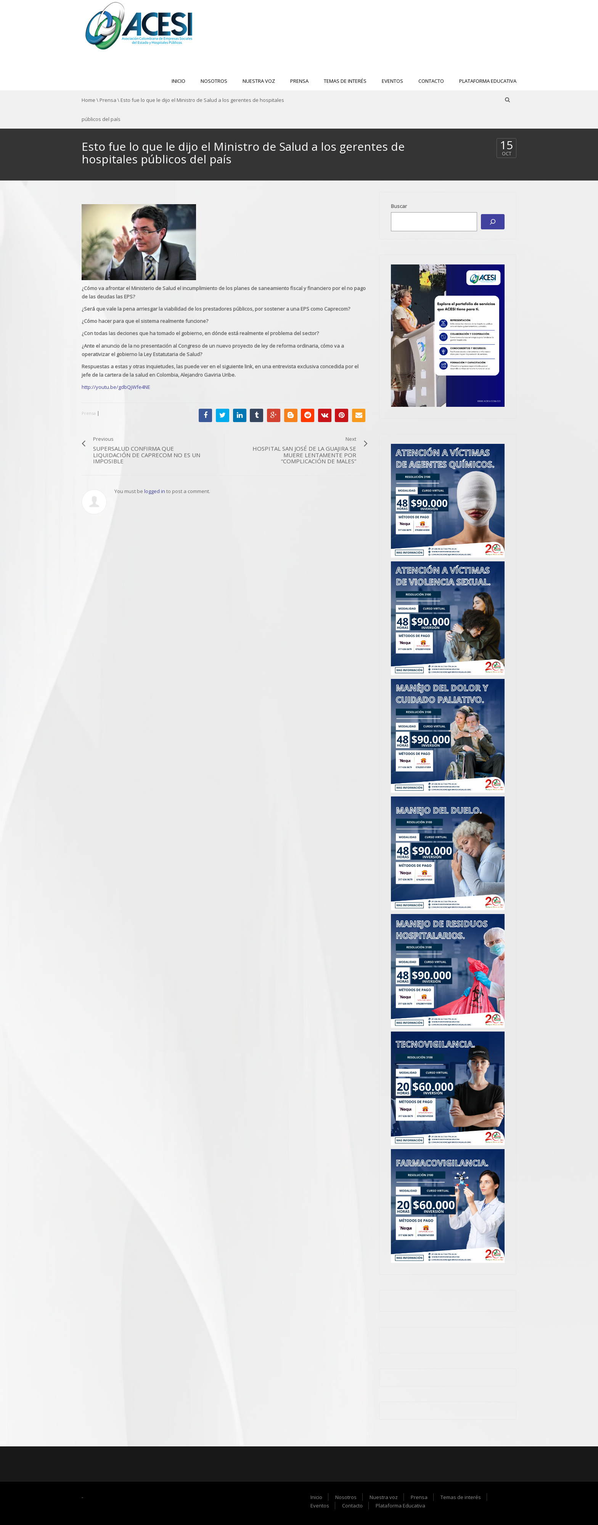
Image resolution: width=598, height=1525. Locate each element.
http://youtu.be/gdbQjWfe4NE (116, 387)
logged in (154, 491)
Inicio (178, 80)
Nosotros (214, 80)
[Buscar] (493, 221)
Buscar (399, 206)
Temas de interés (345, 80)
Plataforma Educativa (487, 80)
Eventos (392, 80)
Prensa (299, 80)
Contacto (431, 80)
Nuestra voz (259, 80)
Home (88, 100)
